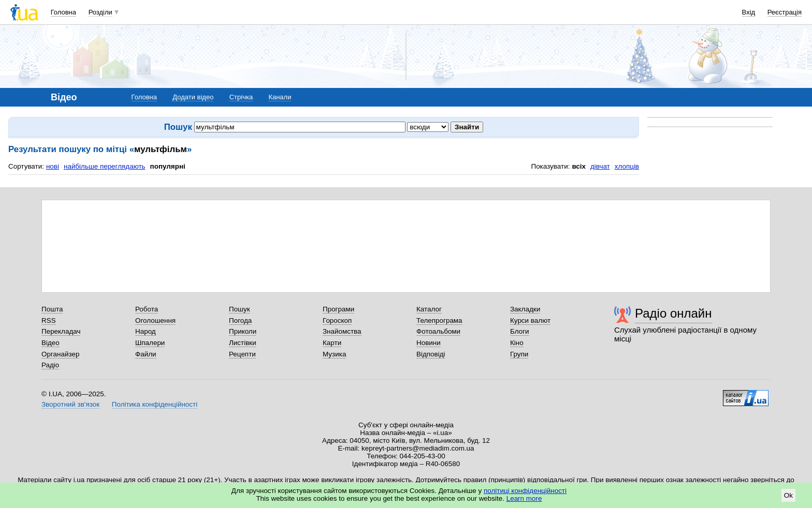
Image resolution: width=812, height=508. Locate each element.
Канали (279, 97)
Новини (428, 343)
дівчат (600, 166)
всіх (579, 166)
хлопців (627, 166)
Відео (50, 343)
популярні (167, 166)
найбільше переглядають (105, 166)
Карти (332, 343)
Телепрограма (439, 320)
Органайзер (60, 354)
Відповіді (430, 354)
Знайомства (342, 331)
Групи (519, 354)
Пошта (52, 309)
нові (52, 166)
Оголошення (155, 320)
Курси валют (530, 320)
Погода (240, 320)
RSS (48, 320)
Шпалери (150, 343)
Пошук (239, 309)
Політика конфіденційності (154, 404)
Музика (334, 354)
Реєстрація (784, 12)
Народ (145, 331)
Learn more (524, 498)
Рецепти (242, 354)
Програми (338, 309)
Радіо (50, 365)
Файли (145, 354)
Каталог (429, 309)
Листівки (242, 343)
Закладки (525, 309)
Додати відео (192, 97)
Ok (788, 495)
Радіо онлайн (673, 313)
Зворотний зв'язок (70, 404)
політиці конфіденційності (525, 491)
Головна (63, 12)
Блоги (519, 331)
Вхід (749, 12)
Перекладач (60, 331)
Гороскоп (337, 320)
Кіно (517, 343)
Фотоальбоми (438, 331)
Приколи (242, 331)
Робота (146, 309)
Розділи (100, 12)
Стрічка (241, 97)
